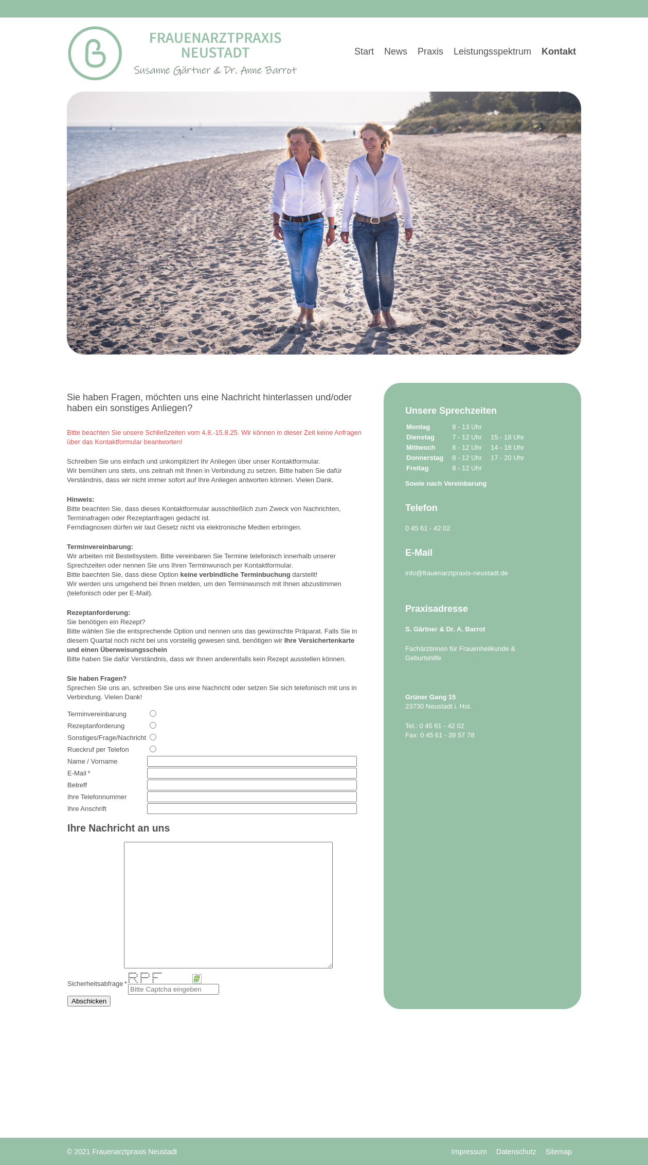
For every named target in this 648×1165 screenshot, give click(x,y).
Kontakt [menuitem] (559, 51)
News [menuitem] (395, 51)
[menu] (465, 38)
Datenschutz (516, 1152)
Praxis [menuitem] (430, 51)
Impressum (469, 1152)
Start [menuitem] (364, 51)
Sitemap (559, 1152)
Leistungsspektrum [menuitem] (492, 51)
